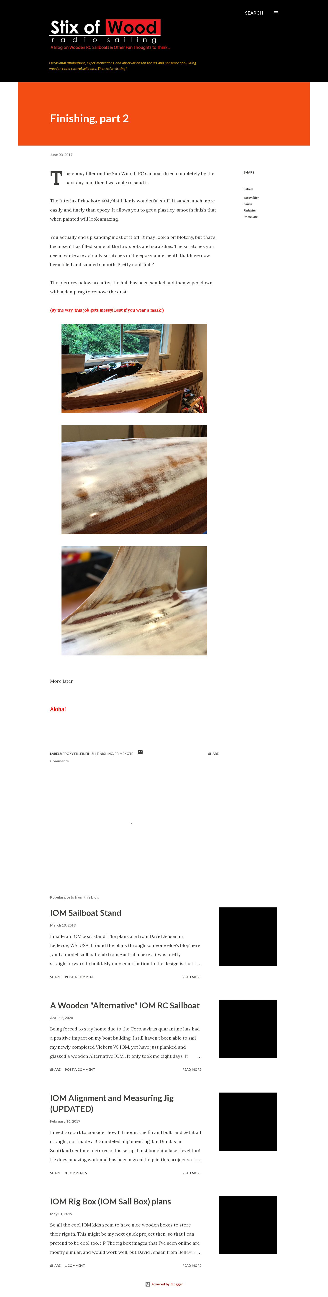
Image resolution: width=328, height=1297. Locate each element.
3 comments (76, 1173)
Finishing (250, 210)
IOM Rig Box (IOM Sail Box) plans (110, 1201)
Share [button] (249, 172)
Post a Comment (80, 977)
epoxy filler (251, 197)
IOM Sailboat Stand (85, 913)
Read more (191, 977)
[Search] (254, 12)
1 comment (75, 1265)
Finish (248, 204)
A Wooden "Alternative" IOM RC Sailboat (125, 1005)
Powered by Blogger (164, 1284)
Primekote (251, 217)
